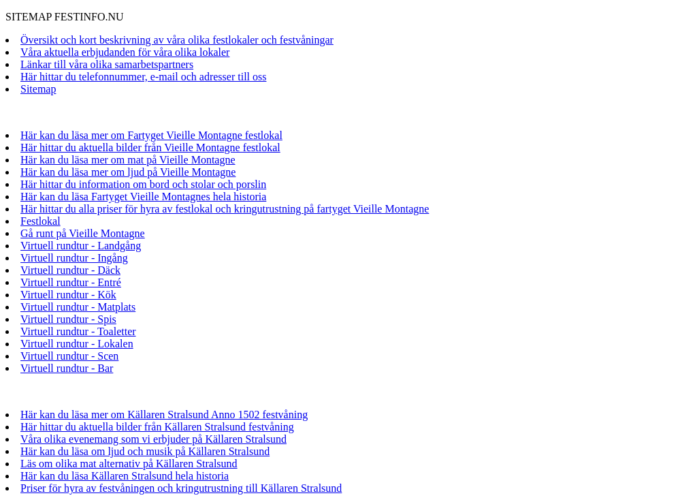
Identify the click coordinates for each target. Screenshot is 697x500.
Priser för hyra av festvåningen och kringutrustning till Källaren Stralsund (181, 488)
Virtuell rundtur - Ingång (74, 258)
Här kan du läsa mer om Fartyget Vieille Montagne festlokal (151, 135)
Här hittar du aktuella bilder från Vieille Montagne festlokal (150, 147)
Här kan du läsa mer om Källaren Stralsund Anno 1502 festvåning (164, 414)
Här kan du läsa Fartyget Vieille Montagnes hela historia (143, 196)
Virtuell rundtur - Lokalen (76, 343)
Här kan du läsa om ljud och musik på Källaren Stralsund (145, 451)
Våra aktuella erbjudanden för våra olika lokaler (124, 52)
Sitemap (38, 89)
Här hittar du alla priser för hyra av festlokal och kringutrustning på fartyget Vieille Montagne (224, 209)
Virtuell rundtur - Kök (68, 294)
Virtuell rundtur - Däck (70, 270)
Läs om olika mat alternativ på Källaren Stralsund (129, 463)
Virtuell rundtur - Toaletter (78, 331)
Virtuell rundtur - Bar (66, 368)
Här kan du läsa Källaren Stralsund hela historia (124, 476)
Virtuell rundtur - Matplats (77, 307)
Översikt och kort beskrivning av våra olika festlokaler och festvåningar (177, 40)
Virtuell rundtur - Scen (69, 356)
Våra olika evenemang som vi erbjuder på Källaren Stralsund (153, 439)
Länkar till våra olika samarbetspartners (106, 64)
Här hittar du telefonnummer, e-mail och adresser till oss (143, 76)
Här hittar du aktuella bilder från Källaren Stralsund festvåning (157, 427)
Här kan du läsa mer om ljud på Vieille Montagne (128, 172)
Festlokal (40, 221)
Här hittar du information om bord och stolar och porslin (143, 184)
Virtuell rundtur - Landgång (80, 245)
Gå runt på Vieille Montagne (82, 233)
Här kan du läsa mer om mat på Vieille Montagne (128, 160)
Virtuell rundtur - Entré (70, 282)
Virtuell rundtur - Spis (68, 319)
